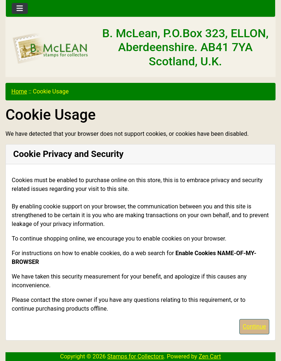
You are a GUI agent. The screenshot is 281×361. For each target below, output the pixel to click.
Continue (254, 326)
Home (19, 91)
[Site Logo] (50, 48)
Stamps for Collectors (135, 356)
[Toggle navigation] (20, 8)
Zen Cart (210, 356)
